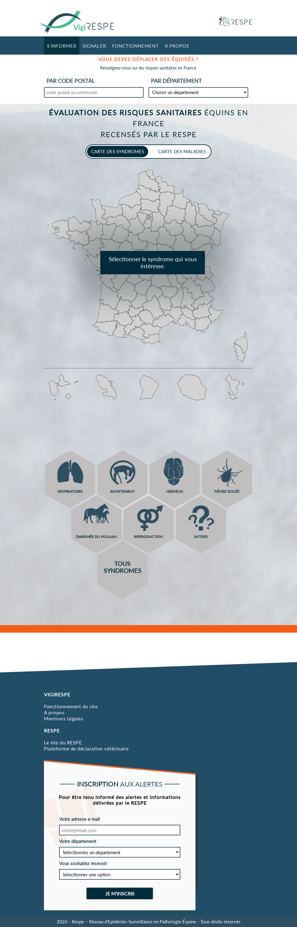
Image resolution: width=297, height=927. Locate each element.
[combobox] (94, 94)
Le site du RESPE (63, 742)
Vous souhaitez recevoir (83, 863)
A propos (177, 46)
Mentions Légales (63, 718)
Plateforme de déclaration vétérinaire (86, 748)
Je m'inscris (120, 893)
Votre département (77, 841)
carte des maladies (182, 151)
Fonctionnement (135, 46)
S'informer (61, 46)
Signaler (94, 46)
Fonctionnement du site (71, 706)
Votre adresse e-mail (79, 819)
